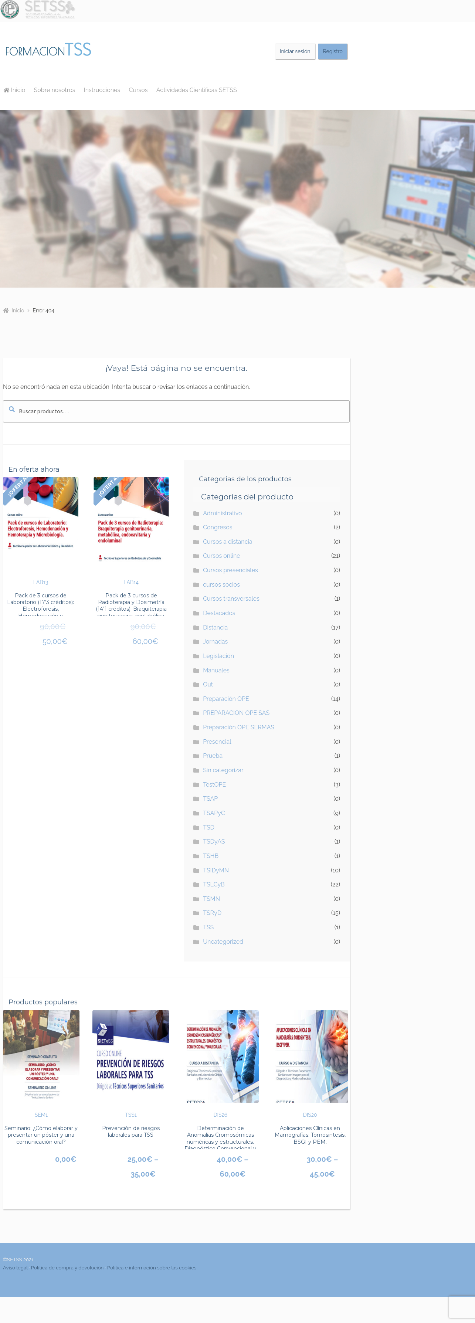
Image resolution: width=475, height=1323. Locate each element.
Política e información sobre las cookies (152, 1268)
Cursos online (221, 555)
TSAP (210, 798)
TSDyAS (214, 841)
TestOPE (214, 784)
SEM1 (41, 1064)
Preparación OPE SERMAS (238, 727)
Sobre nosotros (54, 90)
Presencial (217, 741)
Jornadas (215, 641)
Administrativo (222, 513)
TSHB (210, 855)
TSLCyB (214, 884)
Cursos (138, 90)
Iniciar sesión (295, 51)
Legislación (218, 655)
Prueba (213, 755)
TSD (208, 827)
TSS (208, 927)
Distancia (215, 627)
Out (208, 684)
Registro (333, 51)
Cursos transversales (231, 598)
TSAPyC (214, 813)
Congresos (217, 527)
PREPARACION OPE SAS (236, 712)
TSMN (211, 898)
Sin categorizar (223, 770)
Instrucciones (102, 90)
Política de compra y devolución (67, 1268)
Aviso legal (15, 1268)
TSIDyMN (216, 870)
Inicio (15, 90)
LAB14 (131, 531)
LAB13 (40, 531)
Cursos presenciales (230, 570)
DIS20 (310, 1064)
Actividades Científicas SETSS (196, 90)
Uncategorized (223, 941)
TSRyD (212, 912)
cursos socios (221, 584)
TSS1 (130, 1064)
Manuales (216, 670)
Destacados (219, 613)
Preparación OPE (226, 698)
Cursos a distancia (227, 541)
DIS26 (220, 1064)
